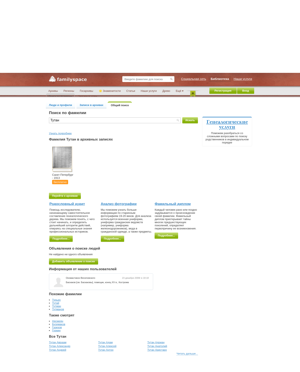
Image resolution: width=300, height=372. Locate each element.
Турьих (56, 299)
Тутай (55, 303)
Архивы (53, 90)
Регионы (69, 90)
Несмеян (57, 321)
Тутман (56, 306)
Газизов (57, 327)
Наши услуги (149, 90)
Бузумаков (58, 324)
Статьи (130, 90)
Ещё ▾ (180, 90)
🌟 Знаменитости (110, 90)
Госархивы (86, 90)
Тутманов (58, 309)
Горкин (56, 330)
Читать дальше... (187, 353)
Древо (166, 90)
